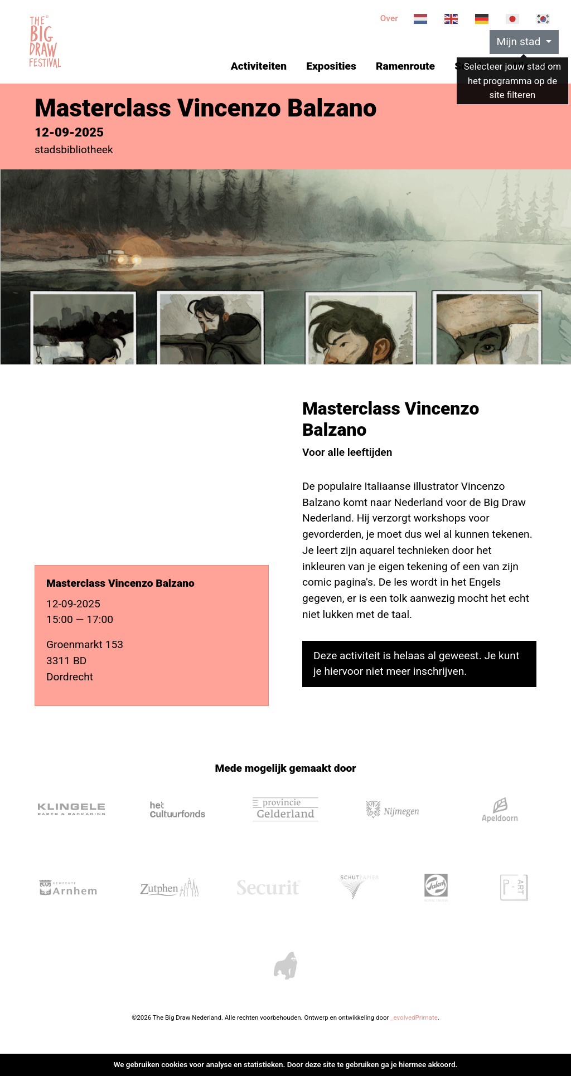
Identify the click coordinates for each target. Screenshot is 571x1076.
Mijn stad (520, 41)
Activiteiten (259, 66)
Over (389, 18)
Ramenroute (405, 66)
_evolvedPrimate (413, 1017)
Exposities (331, 66)
